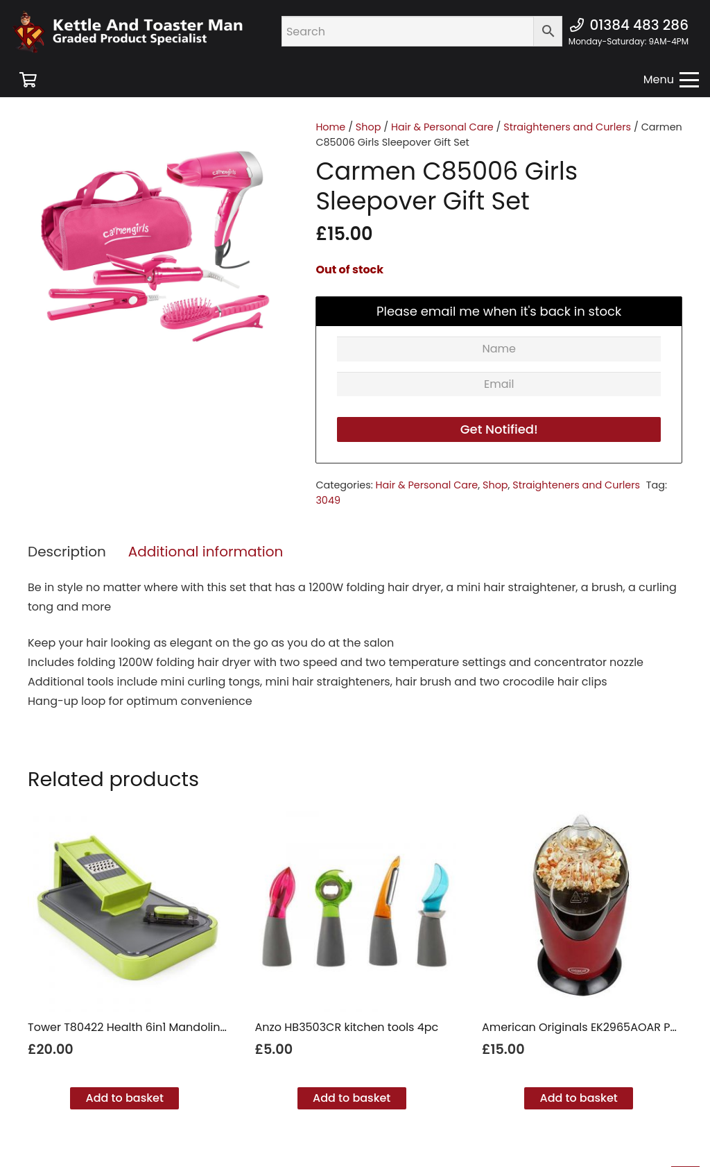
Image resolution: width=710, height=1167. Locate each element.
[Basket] (27, 79)
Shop (368, 127)
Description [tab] (67, 551)
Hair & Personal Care (442, 127)
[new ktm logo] (127, 31)
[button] (671, 79)
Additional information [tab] (206, 551)
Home (330, 127)
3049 (327, 500)
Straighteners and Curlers (567, 127)
